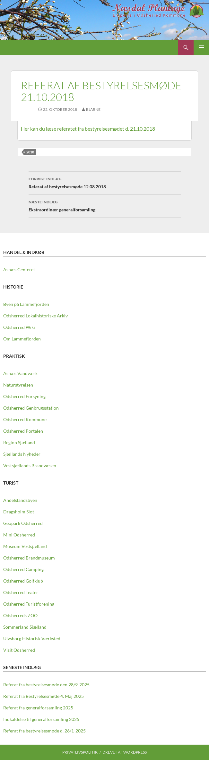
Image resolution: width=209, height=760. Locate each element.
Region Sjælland (19, 442)
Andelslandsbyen (20, 500)
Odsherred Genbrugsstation (31, 408)
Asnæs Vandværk (20, 373)
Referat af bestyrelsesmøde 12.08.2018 (105, 182)
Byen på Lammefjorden (26, 304)
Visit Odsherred (19, 650)
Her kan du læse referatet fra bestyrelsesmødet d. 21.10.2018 (88, 129)
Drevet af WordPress (124, 752)
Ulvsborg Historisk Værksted (31, 638)
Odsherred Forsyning (24, 396)
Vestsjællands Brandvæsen (29, 465)
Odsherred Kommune (25, 419)
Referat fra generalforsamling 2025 (38, 707)
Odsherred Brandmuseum (29, 557)
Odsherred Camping (23, 569)
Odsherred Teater (20, 592)
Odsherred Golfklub (23, 581)
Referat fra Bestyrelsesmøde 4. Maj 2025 (43, 696)
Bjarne (93, 109)
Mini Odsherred (19, 534)
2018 (30, 152)
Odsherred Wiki (19, 327)
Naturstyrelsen (18, 385)
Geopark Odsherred (23, 523)
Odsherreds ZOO (20, 615)
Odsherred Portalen (23, 431)
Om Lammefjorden (22, 338)
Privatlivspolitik (80, 752)
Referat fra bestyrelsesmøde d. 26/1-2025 (44, 730)
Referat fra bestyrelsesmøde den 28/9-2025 (46, 684)
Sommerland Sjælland (25, 627)
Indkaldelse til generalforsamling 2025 (41, 719)
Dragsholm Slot (18, 511)
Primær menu (201, 47)
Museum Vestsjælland (25, 546)
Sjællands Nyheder (21, 454)
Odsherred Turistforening (28, 604)
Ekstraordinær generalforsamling (105, 205)
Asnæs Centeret (19, 269)
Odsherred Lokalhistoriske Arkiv (35, 315)
